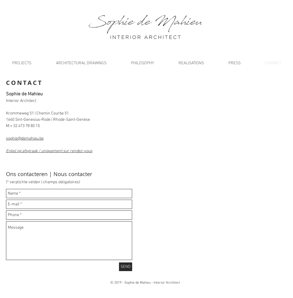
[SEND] (125, 266)
